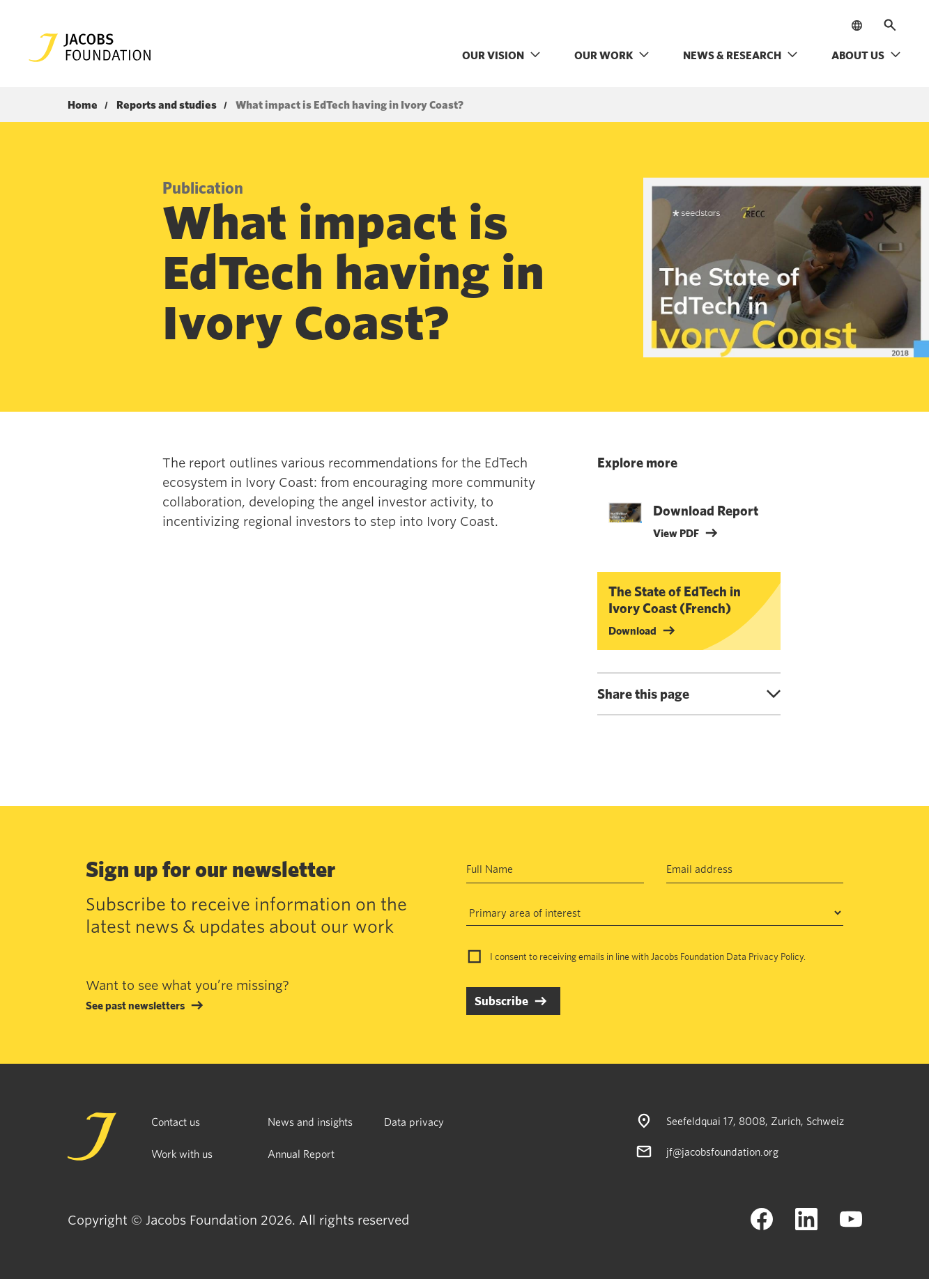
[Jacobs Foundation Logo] (90, 47)
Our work (612, 55)
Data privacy (414, 1121)
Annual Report (301, 1153)
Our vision (501, 55)
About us (866, 55)
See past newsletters (135, 1005)
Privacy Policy (776, 956)
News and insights (310, 1121)
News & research (740, 55)
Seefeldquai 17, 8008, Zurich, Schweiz (755, 1121)
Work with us (182, 1153)
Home (83, 105)
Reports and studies (166, 105)
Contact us (175, 1121)
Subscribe (501, 1000)
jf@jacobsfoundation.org (722, 1151)
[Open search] (890, 25)
